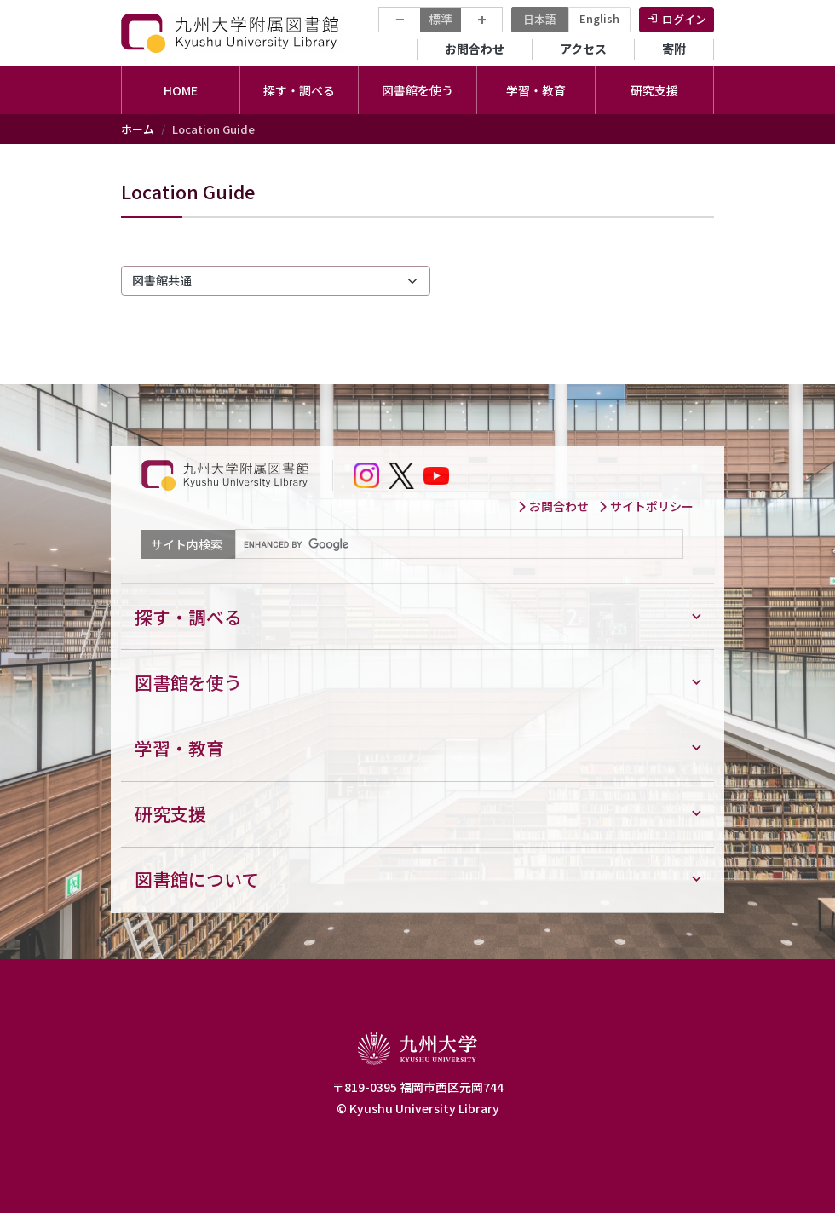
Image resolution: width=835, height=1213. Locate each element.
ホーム (137, 129)
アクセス (583, 48)
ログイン (684, 19)
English (599, 18)
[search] (457, 544)
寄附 (674, 48)
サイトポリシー (646, 506)
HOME (181, 90)
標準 (440, 18)
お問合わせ (474, 48)
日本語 (539, 19)
